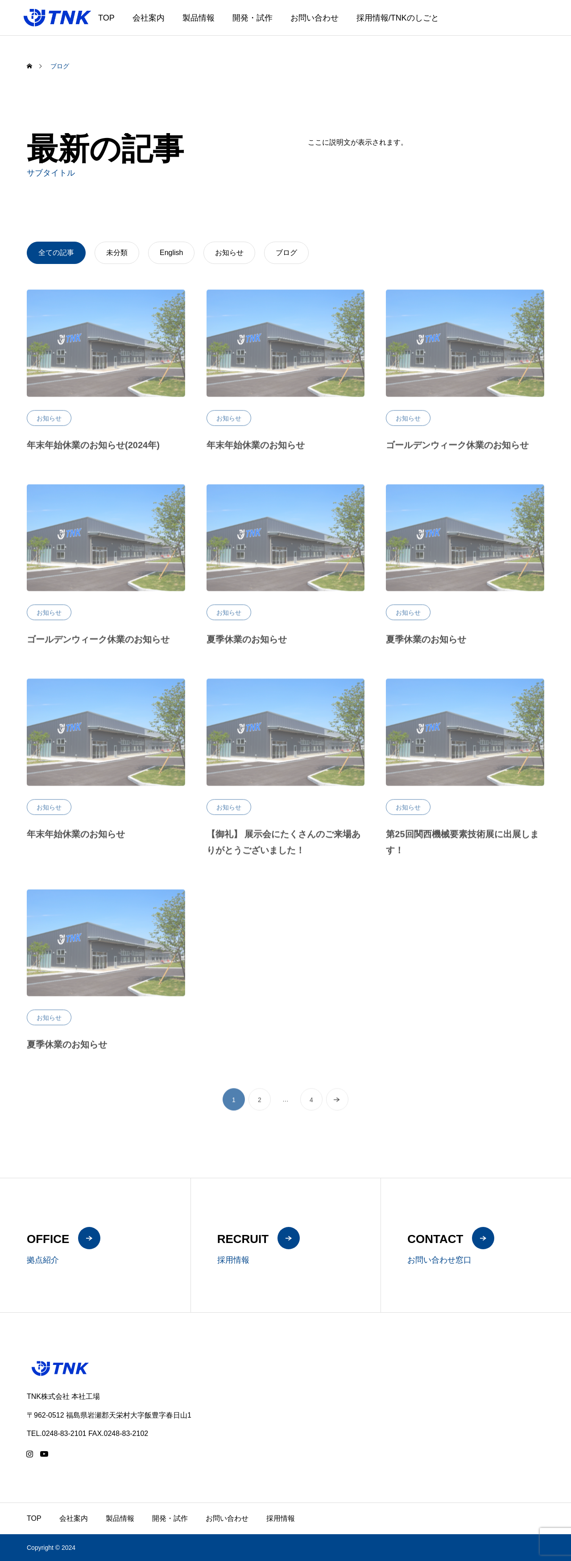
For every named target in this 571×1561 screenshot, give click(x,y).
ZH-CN (553, 23)
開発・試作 (252, 17)
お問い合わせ (314, 17)
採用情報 (280, 1518)
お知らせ (49, 423)
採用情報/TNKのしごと (397, 17)
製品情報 (198, 17)
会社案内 (148, 17)
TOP (106, 17)
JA (523, 23)
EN (535, 23)
